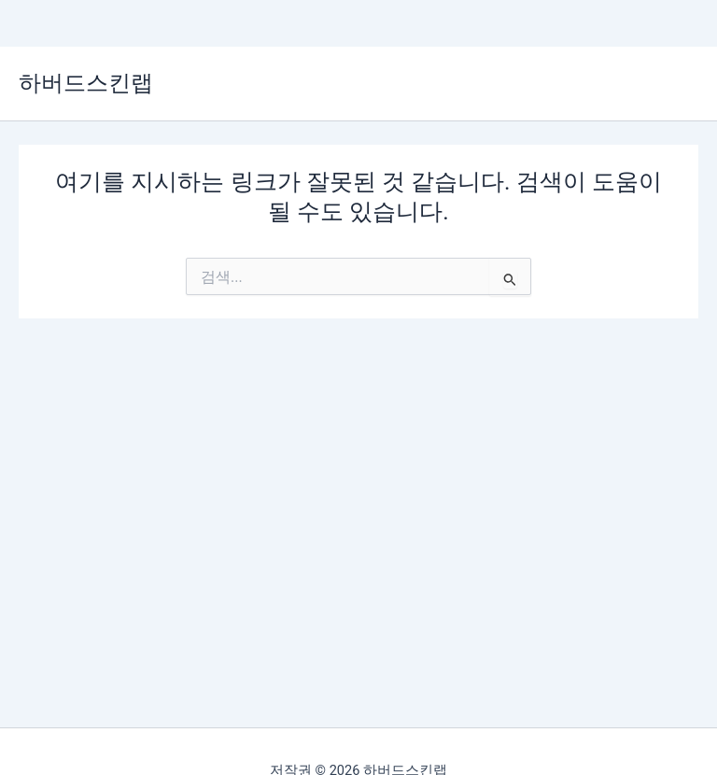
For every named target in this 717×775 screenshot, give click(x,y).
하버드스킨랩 (86, 83)
